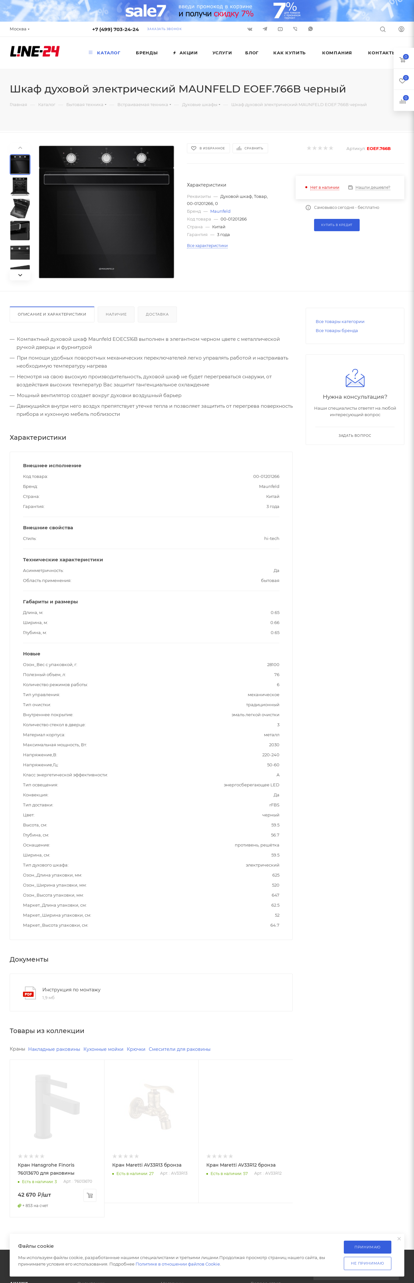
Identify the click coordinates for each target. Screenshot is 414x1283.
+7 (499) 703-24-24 (115, 29)
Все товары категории (340, 321)
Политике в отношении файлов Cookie (178, 1264)
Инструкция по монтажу (71, 990)
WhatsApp (310, 29)
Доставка (157, 314)
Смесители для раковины (190, 1049)
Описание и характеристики (52, 314)
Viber (295, 29)
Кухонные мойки (109, 1049)
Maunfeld (220, 211)
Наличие (116, 314)
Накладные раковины (57, 1049)
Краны (18, 1049)
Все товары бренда (337, 330)
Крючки (145, 1049)
